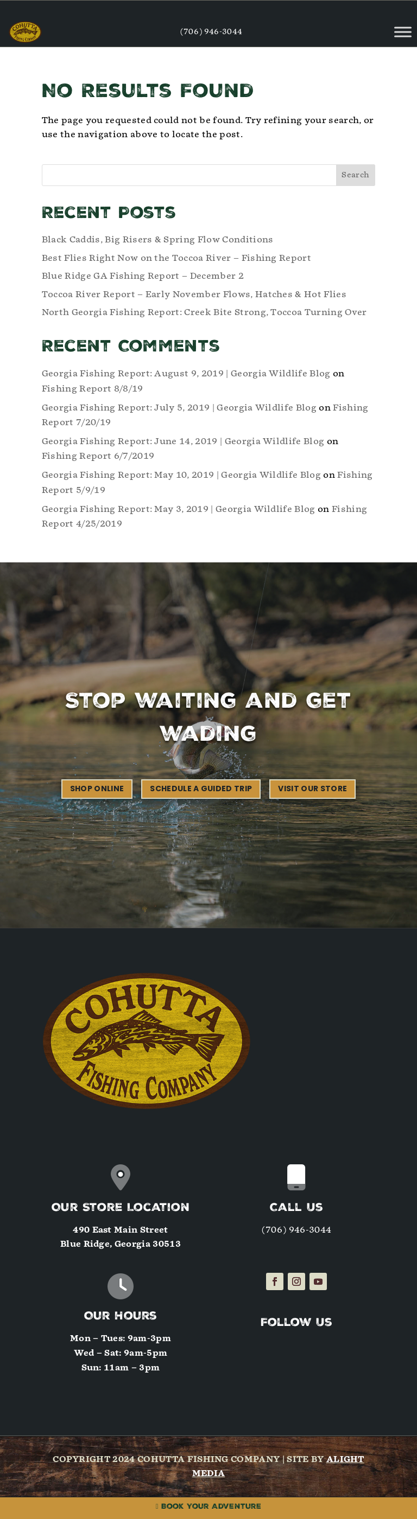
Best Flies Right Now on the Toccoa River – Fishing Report (176, 258)
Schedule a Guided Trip (201, 788)
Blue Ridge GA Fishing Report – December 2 (143, 275)
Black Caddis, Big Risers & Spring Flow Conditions (158, 239)
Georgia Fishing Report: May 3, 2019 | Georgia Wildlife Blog (178, 509)
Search (355, 175)
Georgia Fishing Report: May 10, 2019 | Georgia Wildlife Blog (181, 474)
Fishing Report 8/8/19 (92, 388)
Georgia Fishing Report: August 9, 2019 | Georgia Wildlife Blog (186, 373)
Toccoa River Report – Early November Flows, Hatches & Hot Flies (194, 294)
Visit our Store (312, 788)
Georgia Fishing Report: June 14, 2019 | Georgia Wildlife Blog (183, 441)
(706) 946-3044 (211, 32)
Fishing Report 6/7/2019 (98, 456)
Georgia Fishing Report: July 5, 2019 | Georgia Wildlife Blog (179, 407)
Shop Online (97, 788)
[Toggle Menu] (403, 32)
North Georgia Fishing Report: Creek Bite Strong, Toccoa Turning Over (204, 312)
